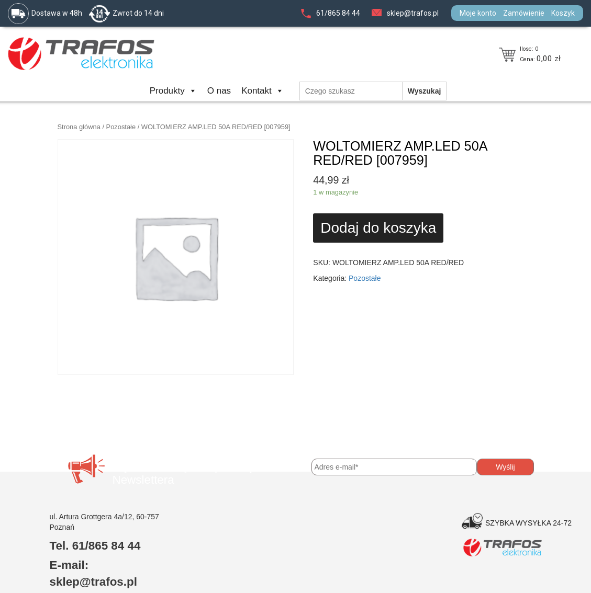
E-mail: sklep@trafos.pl (93, 573)
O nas (219, 91)
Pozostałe (121, 127)
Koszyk (563, 13)
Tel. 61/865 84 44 (95, 545)
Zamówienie (523, 13)
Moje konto (478, 13)
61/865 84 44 (338, 13)
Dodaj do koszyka (378, 228)
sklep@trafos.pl (413, 13)
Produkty (173, 91)
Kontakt (262, 91)
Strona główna (79, 127)
